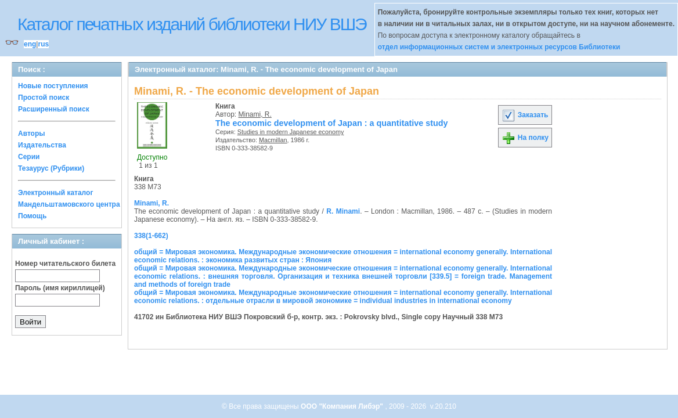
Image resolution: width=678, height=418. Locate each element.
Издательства (42, 145)
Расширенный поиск (53, 109)
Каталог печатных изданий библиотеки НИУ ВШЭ (191, 24)
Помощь (32, 216)
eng (30, 44)
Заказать (525, 115)
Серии (28, 157)
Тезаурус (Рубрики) (51, 168)
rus (43, 44)
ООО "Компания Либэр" (343, 406)
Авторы (31, 133)
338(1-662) (151, 236)
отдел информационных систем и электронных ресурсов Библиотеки (499, 47)
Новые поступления (53, 86)
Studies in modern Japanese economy (290, 131)
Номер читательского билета (65, 264)
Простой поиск (43, 97)
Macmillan (273, 139)
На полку (525, 138)
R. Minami (343, 211)
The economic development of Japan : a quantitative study (331, 123)
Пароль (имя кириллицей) (60, 288)
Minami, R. (255, 114)
